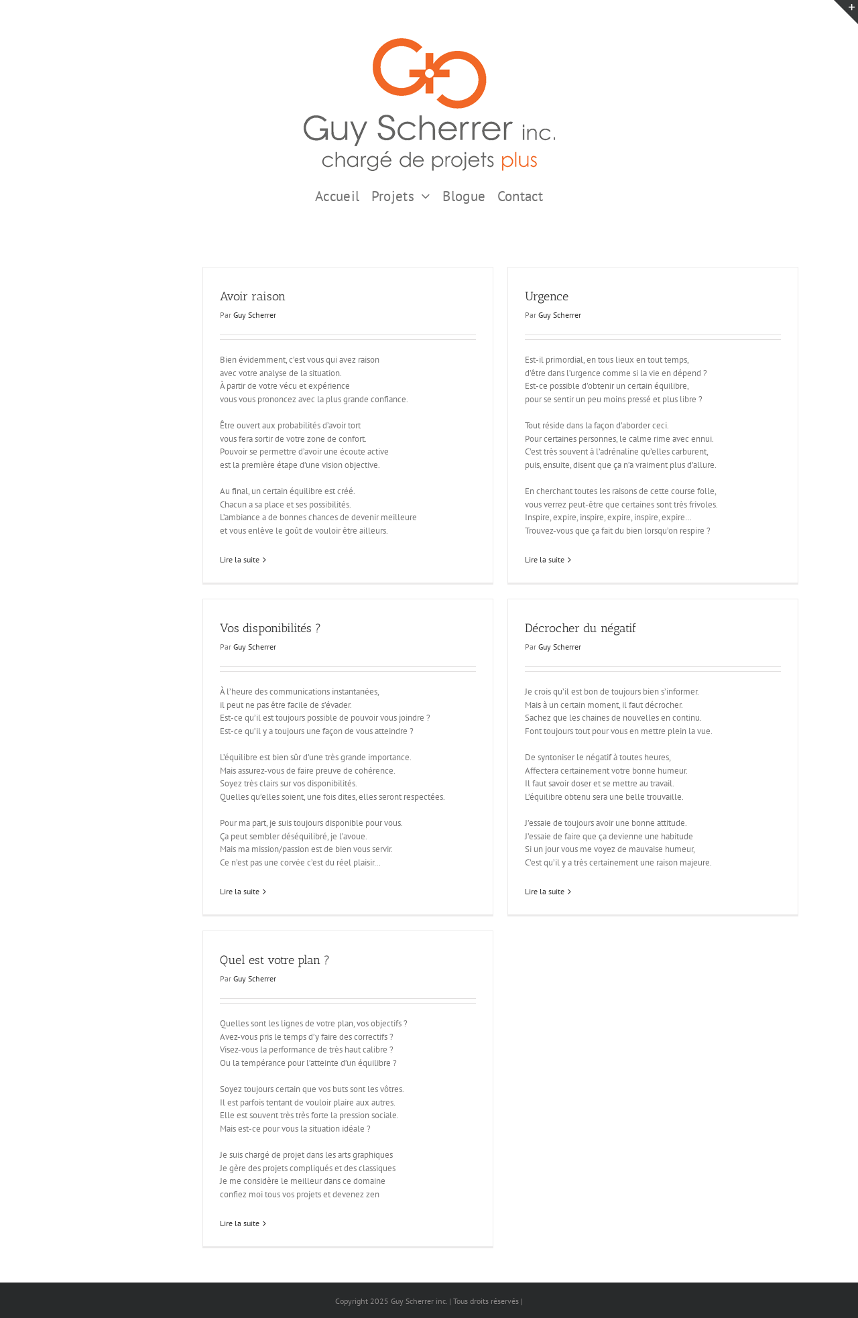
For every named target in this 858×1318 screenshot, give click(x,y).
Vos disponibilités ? (270, 628)
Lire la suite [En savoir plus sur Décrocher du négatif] (544, 891)
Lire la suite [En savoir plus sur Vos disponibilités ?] (239, 891)
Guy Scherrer (254, 315)
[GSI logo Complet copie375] (429, 42)
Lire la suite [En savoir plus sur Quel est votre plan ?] (239, 1223)
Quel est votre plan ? (275, 960)
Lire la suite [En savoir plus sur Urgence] (544, 559)
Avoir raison (253, 296)
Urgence (546, 296)
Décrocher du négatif (580, 628)
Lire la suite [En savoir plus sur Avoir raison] (239, 559)
